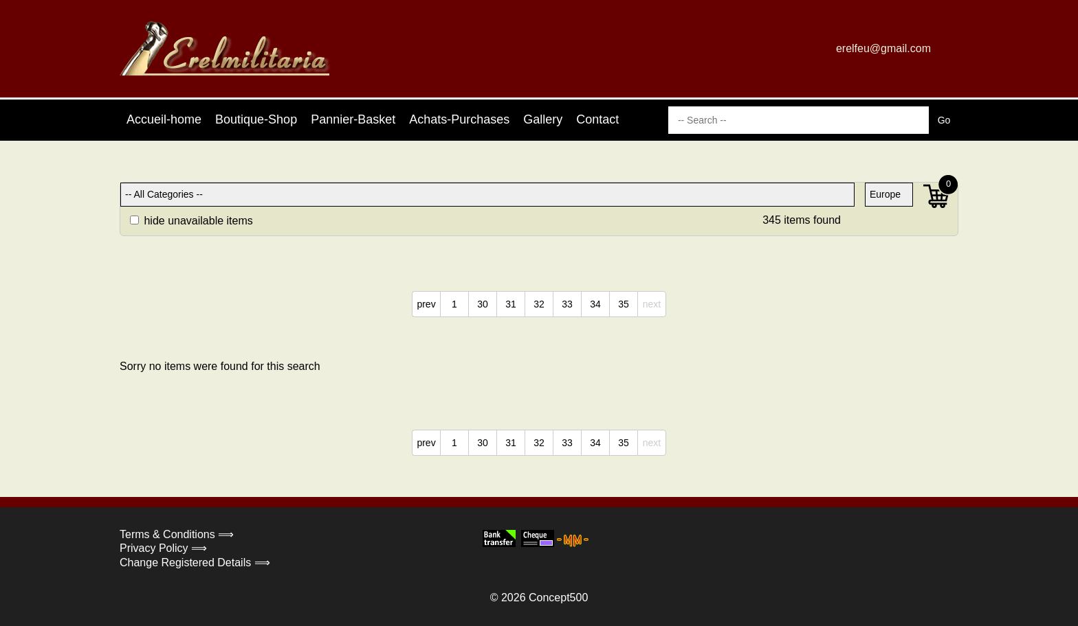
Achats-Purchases (459, 119)
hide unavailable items (191, 221)
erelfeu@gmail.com (883, 48)
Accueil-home (163, 119)
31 (510, 304)
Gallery (542, 119)
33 (567, 304)
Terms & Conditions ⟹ (177, 534)
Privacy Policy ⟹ (163, 548)
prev (426, 304)
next (652, 304)
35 (623, 304)
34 (595, 304)
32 (539, 304)
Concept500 (558, 597)
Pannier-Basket (353, 119)
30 (482, 304)
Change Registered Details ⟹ (195, 562)
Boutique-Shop (256, 119)
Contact (597, 119)
